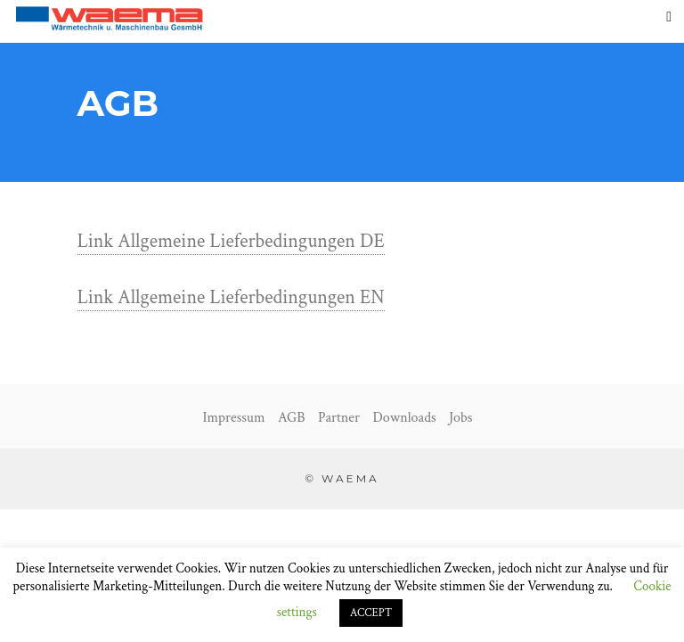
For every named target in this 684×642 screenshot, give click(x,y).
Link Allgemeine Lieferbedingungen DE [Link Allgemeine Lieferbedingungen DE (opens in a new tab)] (231, 241)
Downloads (404, 417)
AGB (291, 417)
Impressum (234, 417)
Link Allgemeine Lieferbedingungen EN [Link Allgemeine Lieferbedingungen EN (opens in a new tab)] (231, 297)
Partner (339, 417)
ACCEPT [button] (371, 613)
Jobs (460, 417)
